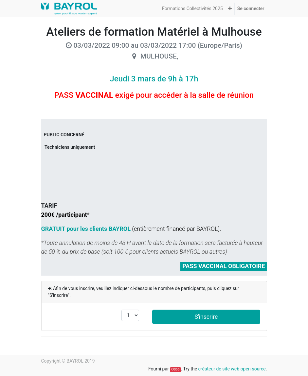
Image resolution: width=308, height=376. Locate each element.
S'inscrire (206, 317)
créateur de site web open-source (232, 368)
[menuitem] (192, 9)
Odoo (175, 369)
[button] (230, 9)
